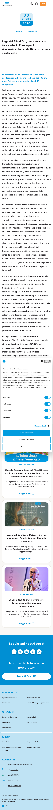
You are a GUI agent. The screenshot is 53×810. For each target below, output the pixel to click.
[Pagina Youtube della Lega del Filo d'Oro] (33, 651)
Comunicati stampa (9, 717)
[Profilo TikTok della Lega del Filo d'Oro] (39, 651)
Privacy (15, 795)
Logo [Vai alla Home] (7, 3)
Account (32, 3)
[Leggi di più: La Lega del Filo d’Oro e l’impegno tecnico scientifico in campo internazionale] (26, 623)
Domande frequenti (34, 697)
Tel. (13, 770)
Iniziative (32, 31)
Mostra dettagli (40, 426)
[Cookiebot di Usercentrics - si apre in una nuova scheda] (41, 361)
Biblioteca (6, 722)
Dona (43, 4)
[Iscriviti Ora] (26, 676)
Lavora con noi (32, 722)
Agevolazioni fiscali (9, 697)
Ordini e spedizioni (33, 747)
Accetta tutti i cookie (26, 433)
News (19, 31)
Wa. (13, 775)
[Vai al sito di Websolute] (7, 806)
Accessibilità (31, 717)
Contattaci (6, 703)
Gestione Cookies (7, 795)
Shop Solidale (7, 742)
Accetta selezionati (26, 440)
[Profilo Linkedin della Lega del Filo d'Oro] (26, 651)
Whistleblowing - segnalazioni (38, 703)
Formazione (6, 728)
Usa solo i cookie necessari (26, 447)
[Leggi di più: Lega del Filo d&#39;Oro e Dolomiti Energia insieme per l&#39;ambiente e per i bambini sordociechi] (26, 558)
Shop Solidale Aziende (35, 742)
